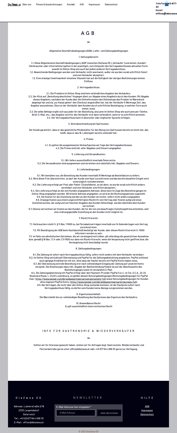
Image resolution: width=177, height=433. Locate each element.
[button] (167, 3)
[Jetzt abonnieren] (109, 413)
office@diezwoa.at (80, 349)
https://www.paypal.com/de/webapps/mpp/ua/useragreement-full (70, 278)
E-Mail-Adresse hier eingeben (73, 407)
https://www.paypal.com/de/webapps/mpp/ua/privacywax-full (103, 281)
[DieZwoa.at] (20, 5)
